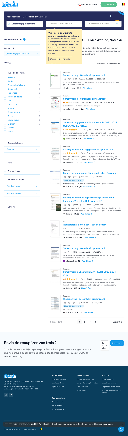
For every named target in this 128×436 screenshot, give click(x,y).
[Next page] (117, 322)
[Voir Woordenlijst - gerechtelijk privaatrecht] (86, 304)
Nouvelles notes (57, 406)
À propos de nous (58, 387)
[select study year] (22, 149)
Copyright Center (108, 379)
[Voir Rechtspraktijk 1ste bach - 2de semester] (86, 229)
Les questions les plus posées (87, 383)
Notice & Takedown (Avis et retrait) (111, 391)
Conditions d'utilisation (12, 429)
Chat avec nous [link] (82, 387)
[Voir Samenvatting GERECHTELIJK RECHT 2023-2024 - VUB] (86, 278)
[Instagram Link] (6, 395)
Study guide (81, 390)
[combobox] (64, 24)
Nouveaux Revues (58, 409)
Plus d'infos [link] (89, 88)
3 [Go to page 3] (90, 322)
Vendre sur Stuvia (58, 383)
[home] (10, 4)
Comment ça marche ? (60, 379)
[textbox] (64, 23)
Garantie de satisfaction (85, 379)
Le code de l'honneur (109, 383)
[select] (115, 64)
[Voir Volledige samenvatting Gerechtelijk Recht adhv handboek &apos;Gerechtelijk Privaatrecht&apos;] (86, 204)
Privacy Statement (29, 429)
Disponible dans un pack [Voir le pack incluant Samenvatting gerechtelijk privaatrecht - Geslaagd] (73, 180)
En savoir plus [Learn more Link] (104, 345)
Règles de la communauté (111, 387)
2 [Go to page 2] (84, 322)
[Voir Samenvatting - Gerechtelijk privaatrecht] (86, 80)
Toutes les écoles (58, 402)
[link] (56, 322)
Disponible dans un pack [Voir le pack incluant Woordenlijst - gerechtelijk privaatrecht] (73, 306)
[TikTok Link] (11, 395)
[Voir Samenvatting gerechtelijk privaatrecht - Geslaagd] (86, 178)
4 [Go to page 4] (95, 322)
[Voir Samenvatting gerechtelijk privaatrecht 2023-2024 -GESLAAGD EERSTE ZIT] (86, 128)
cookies (34, 424)
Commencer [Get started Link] (117, 343)
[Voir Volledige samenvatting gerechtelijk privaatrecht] (86, 154)
